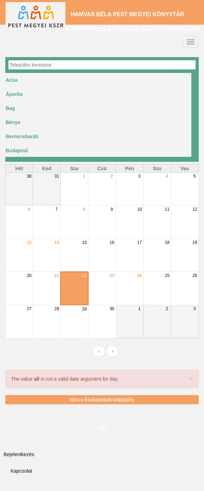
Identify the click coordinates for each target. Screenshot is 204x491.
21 (56, 275)
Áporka (14, 94)
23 (112, 275)
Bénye (13, 122)
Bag (10, 108)
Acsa (11, 80)
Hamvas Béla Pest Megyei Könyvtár (127, 14)
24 (139, 275)
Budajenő (17, 150)
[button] (191, 378)
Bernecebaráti (22, 136)
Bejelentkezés (19, 454)
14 (57, 242)
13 (29, 242)
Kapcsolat (21, 471)
